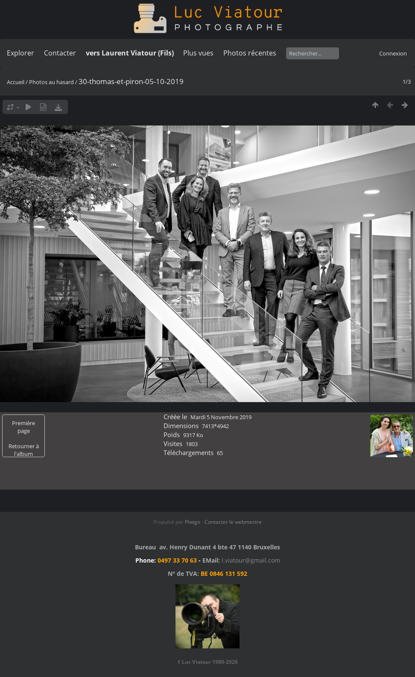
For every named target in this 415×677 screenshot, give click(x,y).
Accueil (15, 82)
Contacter (60, 53)
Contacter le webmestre (233, 521)
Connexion (393, 53)
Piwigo (192, 521)
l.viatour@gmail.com (251, 560)
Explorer (20, 53)
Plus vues (198, 53)
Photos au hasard (51, 82)
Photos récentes (249, 53)
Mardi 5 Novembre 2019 (220, 417)
